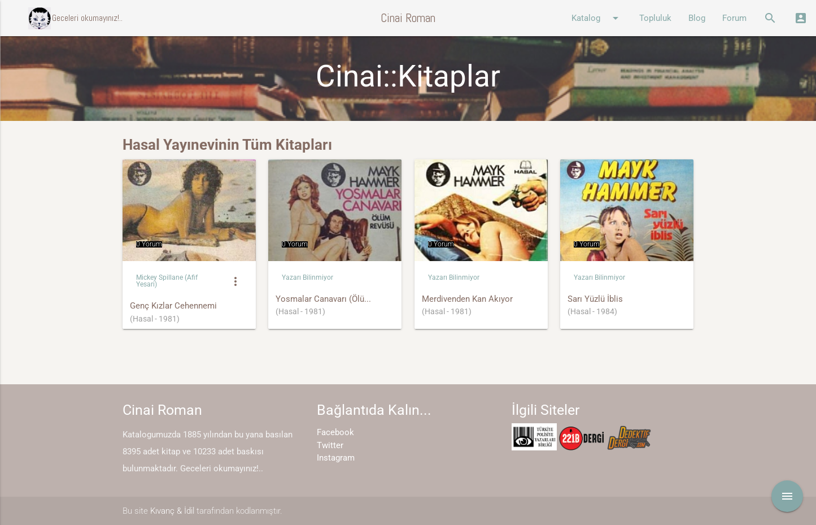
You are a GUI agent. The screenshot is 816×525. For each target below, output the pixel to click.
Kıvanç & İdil (172, 511)
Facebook (335, 432)
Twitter (330, 445)
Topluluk (655, 18)
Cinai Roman (408, 17)
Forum (734, 18)
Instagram (336, 458)
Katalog (596, 18)
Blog (696, 18)
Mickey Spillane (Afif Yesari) (167, 281)
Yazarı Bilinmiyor (307, 277)
